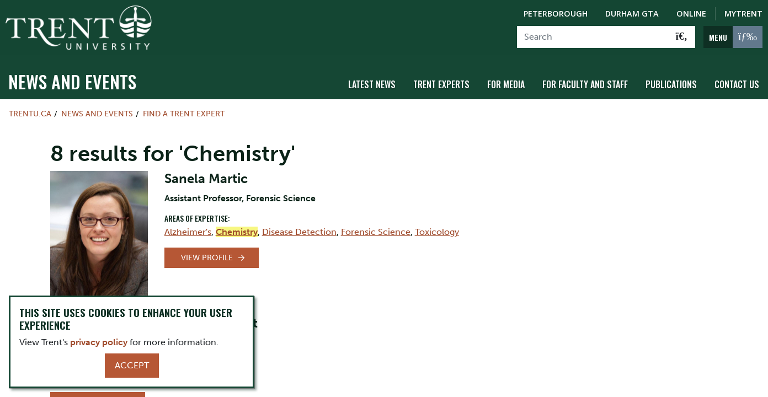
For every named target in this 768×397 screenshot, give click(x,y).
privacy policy (98, 342)
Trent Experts (441, 84)
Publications (671, 84)
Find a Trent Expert (184, 114)
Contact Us (736, 84)
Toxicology (437, 232)
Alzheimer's (187, 232)
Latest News (372, 84)
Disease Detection (299, 232)
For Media (506, 84)
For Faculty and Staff (585, 84)
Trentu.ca (30, 114)
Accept (132, 365)
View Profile (207, 257)
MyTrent (743, 13)
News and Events (72, 81)
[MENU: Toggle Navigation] (732, 37)
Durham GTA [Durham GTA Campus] (632, 13)
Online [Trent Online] (691, 13)
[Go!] (681, 37)
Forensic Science (375, 232)
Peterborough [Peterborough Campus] (556, 13)
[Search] (593, 37)
